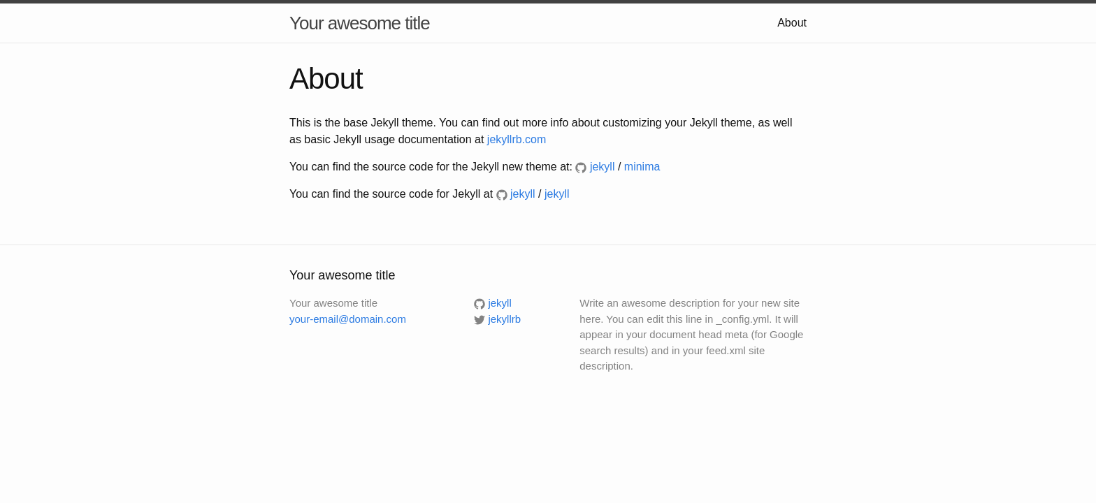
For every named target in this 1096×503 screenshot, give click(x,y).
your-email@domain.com (347, 319)
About (792, 23)
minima (642, 167)
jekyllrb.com (516, 139)
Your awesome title (359, 23)
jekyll (557, 194)
